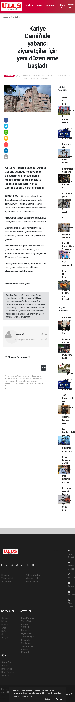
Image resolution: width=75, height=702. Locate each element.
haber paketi (5, 695)
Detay (46, 699)
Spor (3, 634)
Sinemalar (26, 640)
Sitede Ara (6, 662)
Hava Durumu (27, 618)
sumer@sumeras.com (25, 339)
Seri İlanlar (26, 643)
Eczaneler (25, 630)
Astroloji (5, 675)
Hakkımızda (6, 575)
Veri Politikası (7, 581)
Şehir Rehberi (27, 646)
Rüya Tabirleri (7, 672)
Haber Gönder (32, 581)
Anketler (5, 665)
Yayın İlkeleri (7, 578)
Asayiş (4, 637)
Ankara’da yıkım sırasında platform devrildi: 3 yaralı (67, 202)
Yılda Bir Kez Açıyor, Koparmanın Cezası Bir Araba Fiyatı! (68, 110)
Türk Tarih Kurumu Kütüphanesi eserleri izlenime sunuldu (68, 227)
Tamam (57, 699)
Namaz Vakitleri (25, 625)
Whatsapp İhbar (33, 578)
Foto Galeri (71, 554)
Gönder (44, 368)
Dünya (39, 5)
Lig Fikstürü (26, 633)
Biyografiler (6, 669)
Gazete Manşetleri (26, 651)
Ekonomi (49, 5)
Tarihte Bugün (27, 636)
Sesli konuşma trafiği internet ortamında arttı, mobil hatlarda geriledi (67, 469)
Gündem (29, 5)
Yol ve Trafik (27, 621)
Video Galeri (71, 566)
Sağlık (4, 631)
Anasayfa (6, 17)
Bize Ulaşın (71, 603)
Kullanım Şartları (33, 575)
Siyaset (4, 628)
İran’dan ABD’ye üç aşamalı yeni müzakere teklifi (67, 348)
